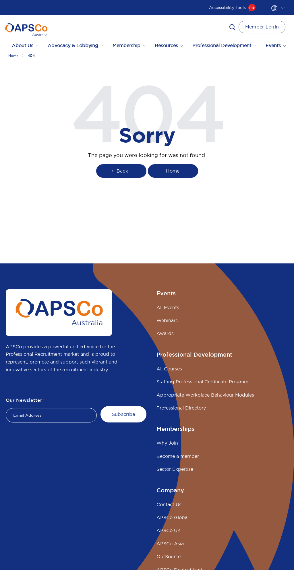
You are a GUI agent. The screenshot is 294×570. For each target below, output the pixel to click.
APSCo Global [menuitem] (172, 517)
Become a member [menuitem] (177, 456)
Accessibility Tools (232, 7)
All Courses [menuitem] (169, 369)
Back (119, 171)
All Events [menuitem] (167, 307)
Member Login (262, 27)
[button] (232, 27)
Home (13, 55)
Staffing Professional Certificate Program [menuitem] (202, 382)
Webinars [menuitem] (167, 320)
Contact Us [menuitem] (168, 504)
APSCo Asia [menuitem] (170, 543)
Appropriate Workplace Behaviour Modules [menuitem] (205, 395)
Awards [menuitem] (165, 333)
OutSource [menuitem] (168, 556)
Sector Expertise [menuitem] (174, 469)
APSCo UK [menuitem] (168, 530)
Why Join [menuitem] (167, 443)
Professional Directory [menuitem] (181, 408)
